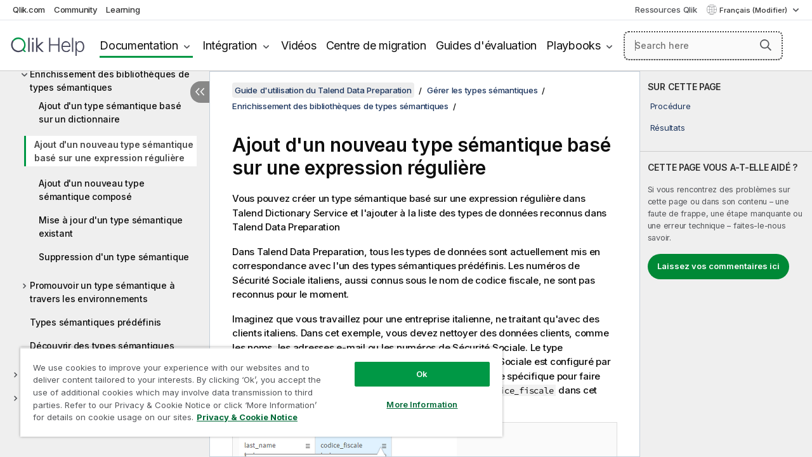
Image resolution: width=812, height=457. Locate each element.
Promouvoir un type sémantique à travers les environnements (102, 292)
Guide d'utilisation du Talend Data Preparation (323, 90)
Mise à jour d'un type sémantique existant (111, 227)
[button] (765, 45)
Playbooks (573, 45)
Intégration (229, 45)
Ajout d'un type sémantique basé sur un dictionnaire (110, 112)
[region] (255, 387)
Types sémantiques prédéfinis (95, 322)
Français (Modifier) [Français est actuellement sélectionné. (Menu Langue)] (754, 10)
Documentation (139, 45)
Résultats (667, 128)
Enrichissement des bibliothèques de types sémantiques (109, 81)
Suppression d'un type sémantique (114, 256)
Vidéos (299, 45)
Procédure (670, 106)
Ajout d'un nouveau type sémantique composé (91, 190)
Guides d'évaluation (486, 45)
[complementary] (726, 264)
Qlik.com (29, 9)
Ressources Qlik (666, 9)
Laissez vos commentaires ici (718, 266)
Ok (412, 364)
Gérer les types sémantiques (482, 90)
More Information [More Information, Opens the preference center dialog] (412, 395)
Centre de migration (376, 45)
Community (76, 9)
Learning (123, 9)
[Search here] (703, 45)
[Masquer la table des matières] (199, 92)
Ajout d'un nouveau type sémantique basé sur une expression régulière (113, 151)
